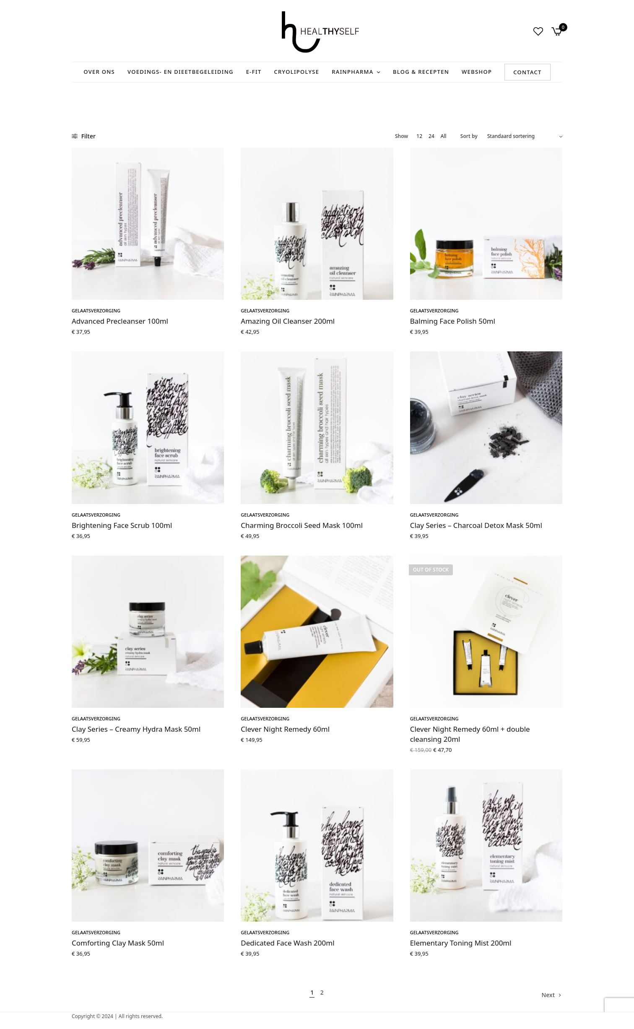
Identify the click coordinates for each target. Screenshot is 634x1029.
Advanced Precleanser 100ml (120, 321)
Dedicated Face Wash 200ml (287, 943)
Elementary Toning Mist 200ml (461, 943)
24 (431, 136)
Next (548, 995)
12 (419, 136)
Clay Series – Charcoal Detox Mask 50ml (476, 525)
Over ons (99, 71)
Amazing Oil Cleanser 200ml (288, 321)
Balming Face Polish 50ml (452, 321)
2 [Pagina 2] (322, 992)
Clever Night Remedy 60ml (285, 729)
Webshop (477, 71)
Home (79, 93)
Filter (84, 136)
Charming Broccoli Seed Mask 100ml (302, 525)
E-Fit (254, 71)
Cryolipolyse (297, 71)
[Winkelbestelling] (524, 136)
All (444, 136)
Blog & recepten (421, 71)
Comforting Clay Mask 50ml (118, 943)
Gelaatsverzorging (96, 310)
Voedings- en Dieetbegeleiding (180, 71)
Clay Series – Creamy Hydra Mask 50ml (136, 729)
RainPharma (352, 71)
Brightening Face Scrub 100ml (122, 525)
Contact (527, 72)
